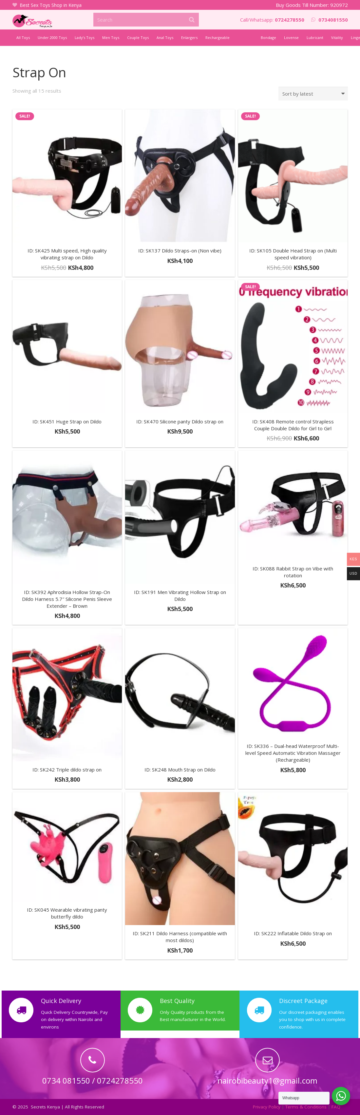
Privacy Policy (266, 1107)
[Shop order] (313, 94)
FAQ (336, 1107)
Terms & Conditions (306, 1107)
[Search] (146, 20)
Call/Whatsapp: (272, 19)
